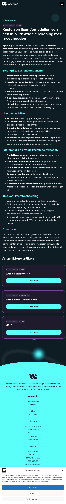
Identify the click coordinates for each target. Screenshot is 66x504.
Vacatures (33, 414)
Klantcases (33, 408)
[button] (63, 470)
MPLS (9, 325)
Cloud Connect (33, 430)
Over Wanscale (33, 401)
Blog (33, 411)
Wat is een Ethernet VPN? (21, 299)
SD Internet (33, 436)
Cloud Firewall (33, 439)
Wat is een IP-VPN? (18, 273)
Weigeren (33, 493)
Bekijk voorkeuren (33, 499)
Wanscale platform (33, 426)
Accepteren (33, 487)
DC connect (33, 433)
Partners (33, 405)
